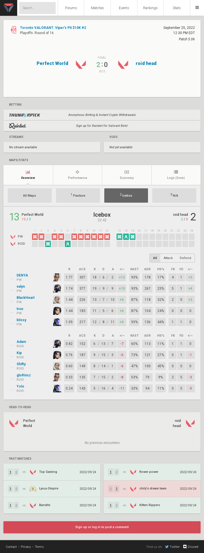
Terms (39, 546)
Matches (97, 8)
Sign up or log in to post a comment (102, 527)
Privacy (26, 546)
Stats (177, 8)
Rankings (150, 8)
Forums (71, 8)
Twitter (172, 547)
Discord (190, 546)
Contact (11, 546)
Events (124, 8)
